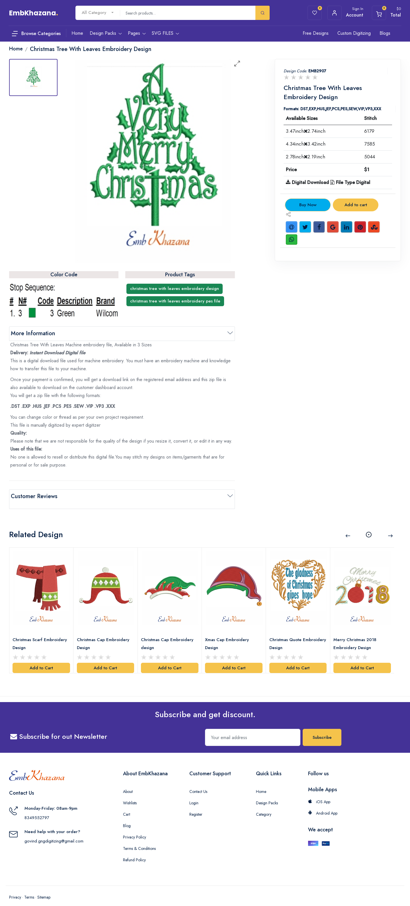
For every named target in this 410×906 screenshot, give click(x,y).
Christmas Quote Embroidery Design (289, 635)
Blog (127, 817)
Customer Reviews (34, 496)
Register (195, 806)
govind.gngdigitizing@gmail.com (53, 833)
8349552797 (36, 809)
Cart (126, 806)
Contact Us (198, 783)
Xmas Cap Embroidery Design (228, 635)
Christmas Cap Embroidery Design (104, 635)
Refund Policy (134, 851)
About (128, 783)
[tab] (33, 77)
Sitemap (43, 889)
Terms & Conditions (139, 840)
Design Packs (267, 794)
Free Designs (316, 33)
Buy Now (308, 205)
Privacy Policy (134, 829)
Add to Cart (41, 660)
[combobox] (97, 13)
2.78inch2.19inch (305, 156)
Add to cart (356, 205)
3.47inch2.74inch (305, 131)
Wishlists (130, 794)
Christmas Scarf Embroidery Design (41, 635)
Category (263, 806)
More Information (33, 333)
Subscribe (322, 729)
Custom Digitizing (354, 33)
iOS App (319, 793)
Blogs (385, 33)
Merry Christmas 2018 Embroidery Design (356, 635)
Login (193, 794)
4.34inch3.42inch (305, 143)
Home (261, 783)
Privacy (15, 889)
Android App (322, 805)
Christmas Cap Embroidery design (168, 635)
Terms (29, 889)
